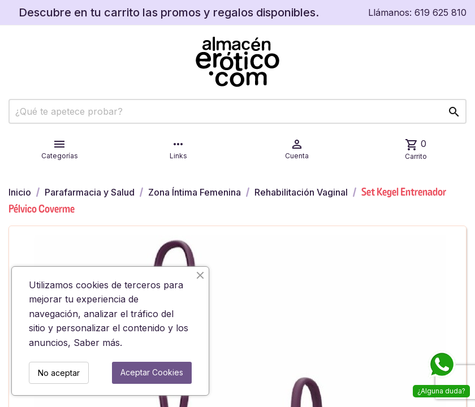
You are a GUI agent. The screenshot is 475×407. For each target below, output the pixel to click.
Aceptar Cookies (151, 372)
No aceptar (59, 373)
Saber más (97, 342)
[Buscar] (237, 111)
